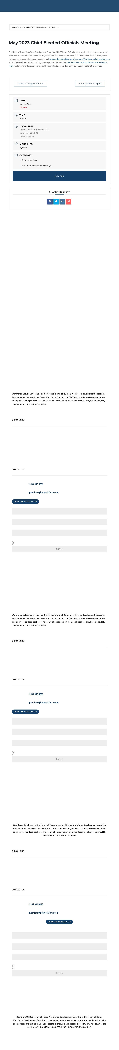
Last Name (18, 518)
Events (22, 27)
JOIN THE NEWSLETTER (25, 501)
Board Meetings (28, 160)
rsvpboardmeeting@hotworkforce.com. (66, 59)
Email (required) (20, 528)
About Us (16, 434)
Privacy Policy (18, 456)
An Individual (25, 755)
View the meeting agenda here (96, 59)
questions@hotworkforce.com (43, 492)
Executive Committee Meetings (35, 165)
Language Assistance (22, 462)
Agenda (23, 147)
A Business (24, 752)
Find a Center (18, 451)
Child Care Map (19, 445)
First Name (18, 507)
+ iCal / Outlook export (90, 83)
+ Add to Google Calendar (31, 83)
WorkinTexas (18, 440)
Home (14, 27)
